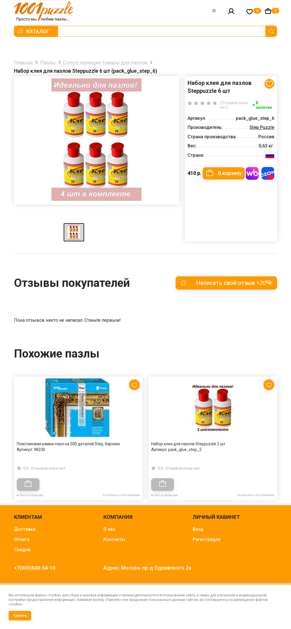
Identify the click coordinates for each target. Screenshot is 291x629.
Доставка (25, 529)
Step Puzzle (262, 127)
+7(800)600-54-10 (34, 568)
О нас (109, 529)
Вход (198, 529)
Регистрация (207, 539)
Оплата (22, 539)
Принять (20, 616)
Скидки (22, 549)
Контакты (114, 539)
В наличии (264, 105)
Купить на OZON (267, 173)
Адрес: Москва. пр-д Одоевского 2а (147, 568)
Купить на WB (252, 173)
